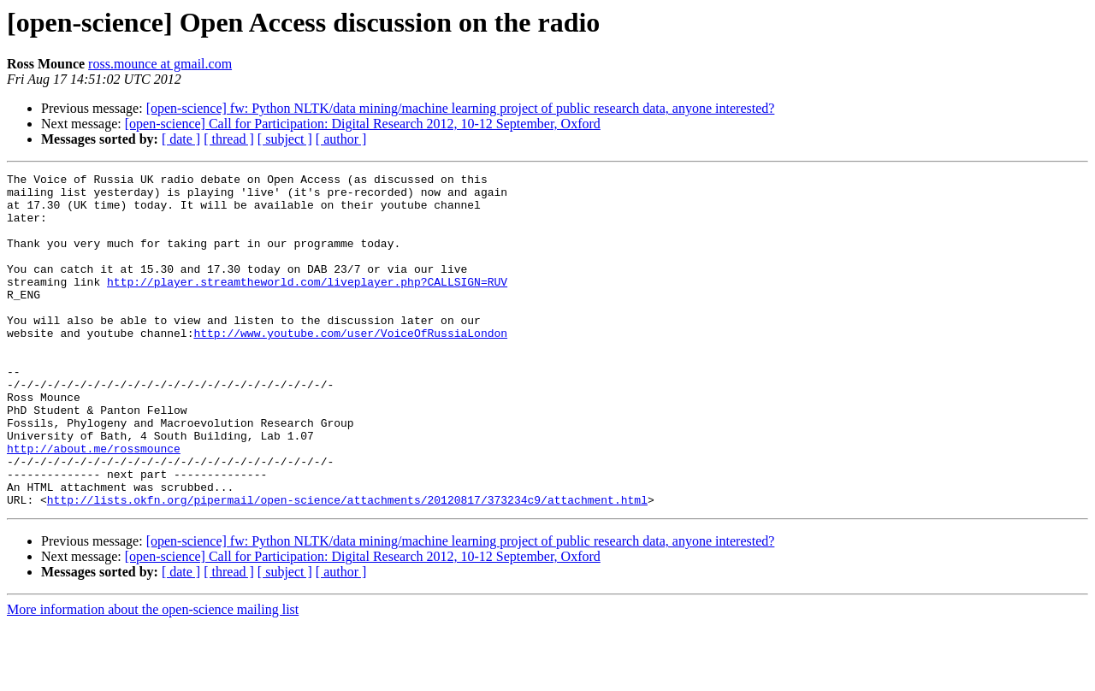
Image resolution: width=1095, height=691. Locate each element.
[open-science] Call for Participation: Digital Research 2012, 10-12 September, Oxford (363, 123)
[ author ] (341, 139)
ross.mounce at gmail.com (160, 63)
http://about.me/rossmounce (94, 504)
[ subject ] (284, 139)
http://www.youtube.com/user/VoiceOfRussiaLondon (350, 366)
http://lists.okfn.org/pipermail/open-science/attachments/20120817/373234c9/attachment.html (347, 566)
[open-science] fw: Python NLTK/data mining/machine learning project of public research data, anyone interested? (460, 108)
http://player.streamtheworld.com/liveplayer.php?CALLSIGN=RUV (307, 304)
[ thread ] (229, 139)
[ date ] (181, 139)
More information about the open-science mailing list (153, 676)
